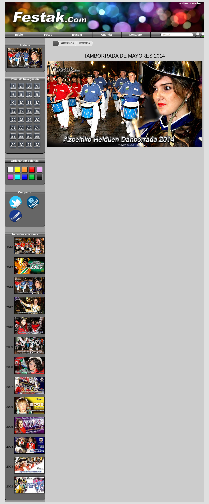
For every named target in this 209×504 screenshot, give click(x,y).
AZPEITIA (84, 43)
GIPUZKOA (67, 43)
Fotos (48, 34)
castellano (196, 3)
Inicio (19, 34)
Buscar (77, 34)
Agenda (106, 34)
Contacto (135, 34)
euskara (183, 3)
